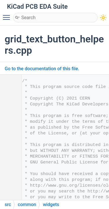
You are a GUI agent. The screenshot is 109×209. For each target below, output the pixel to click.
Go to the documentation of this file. (42, 68)
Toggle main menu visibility (8, 15)
